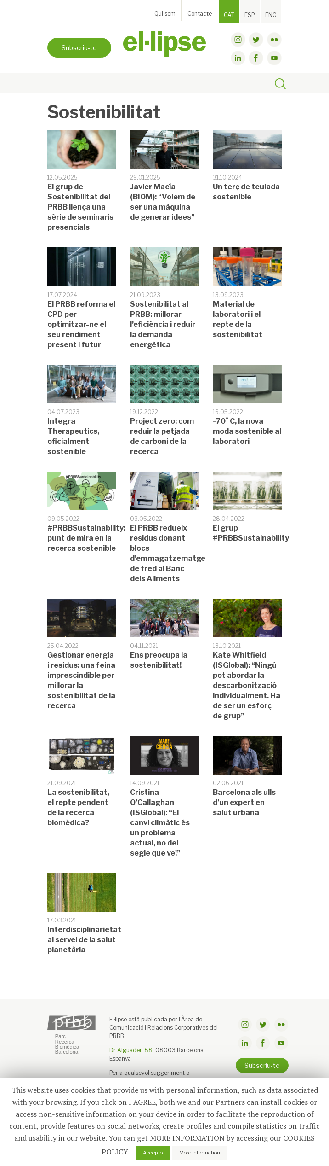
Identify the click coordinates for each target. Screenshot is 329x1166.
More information (199, 1152)
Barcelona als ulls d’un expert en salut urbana (244, 802)
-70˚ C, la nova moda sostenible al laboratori (247, 431)
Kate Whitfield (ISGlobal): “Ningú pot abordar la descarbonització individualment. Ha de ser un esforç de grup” (246, 685)
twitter (256, 39)
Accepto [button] (153, 1152)
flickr (274, 39)
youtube (274, 58)
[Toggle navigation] (57, 83)
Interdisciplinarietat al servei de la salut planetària (84, 939)
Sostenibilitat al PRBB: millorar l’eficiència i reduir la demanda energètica (162, 324)
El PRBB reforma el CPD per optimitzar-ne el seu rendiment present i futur (81, 324)
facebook (256, 58)
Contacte (199, 13)
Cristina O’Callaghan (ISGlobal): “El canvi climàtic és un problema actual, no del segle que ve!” (160, 822)
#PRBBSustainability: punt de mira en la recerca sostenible (86, 538)
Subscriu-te (79, 48)
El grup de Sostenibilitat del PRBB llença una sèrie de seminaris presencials (80, 207)
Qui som (165, 13)
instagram (238, 39)
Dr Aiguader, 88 (131, 1050)
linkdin (238, 58)
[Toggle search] (280, 85)
